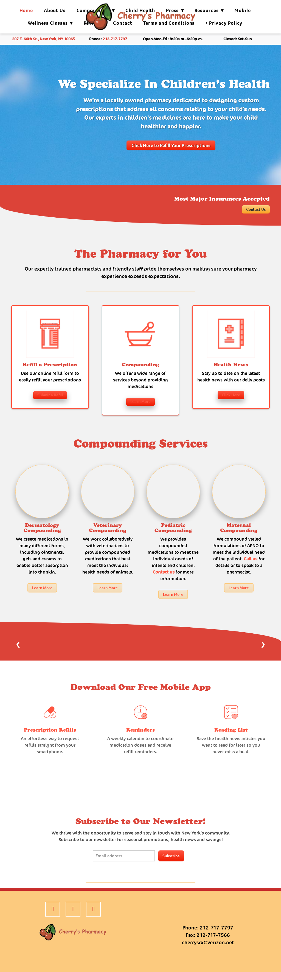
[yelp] (73, 909)
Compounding (140, 365)
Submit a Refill (50, 395)
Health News (231, 365)
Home (26, 10)
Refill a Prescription (50, 365)
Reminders (140, 730)
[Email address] (124, 855)
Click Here (231, 395)
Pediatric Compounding (173, 528)
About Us (55, 10)
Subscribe (171, 856)
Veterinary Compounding (107, 528)
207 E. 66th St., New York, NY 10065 (43, 38)
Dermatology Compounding (42, 528)
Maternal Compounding (238, 528)
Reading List (231, 730)
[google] (93, 909)
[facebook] (52, 909)
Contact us (164, 572)
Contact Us (256, 209)
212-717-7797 (115, 38)
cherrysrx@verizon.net (208, 942)
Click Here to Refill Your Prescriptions (170, 145)
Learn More (140, 401)
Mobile (242, 10)
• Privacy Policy (224, 23)
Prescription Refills (50, 730)
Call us (251, 559)
